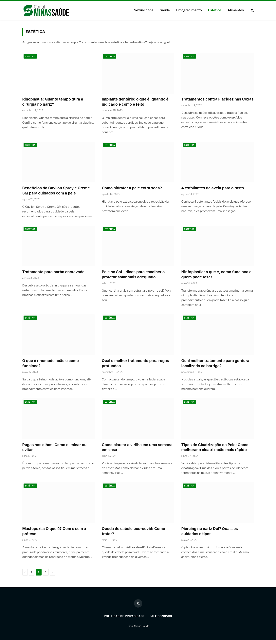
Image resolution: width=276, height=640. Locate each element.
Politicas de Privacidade (124, 616)
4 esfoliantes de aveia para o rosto (212, 188)
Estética (214, 10)
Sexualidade (143, 10)
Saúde (165, 10)
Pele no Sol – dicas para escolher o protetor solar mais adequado (133, 274)
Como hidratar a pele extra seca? (132, 188)
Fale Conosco (161, 616)
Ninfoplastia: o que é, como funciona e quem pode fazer (216, 274)
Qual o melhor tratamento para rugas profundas (135, 363)
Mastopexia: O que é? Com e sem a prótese (54, 531)
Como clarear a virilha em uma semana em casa (137, 447)
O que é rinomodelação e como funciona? (50, 363)
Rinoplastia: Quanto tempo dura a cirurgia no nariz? (52, 102)
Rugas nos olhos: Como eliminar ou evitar (54, 447)
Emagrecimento (189, 10)
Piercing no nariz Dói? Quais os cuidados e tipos (209, 531)
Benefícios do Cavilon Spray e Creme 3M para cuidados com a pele (56, 190)
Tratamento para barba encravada (53, 272)
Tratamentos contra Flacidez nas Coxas (217, 99)
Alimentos (236, 10)
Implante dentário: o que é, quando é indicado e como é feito (135, 102)
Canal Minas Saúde (138, 626)
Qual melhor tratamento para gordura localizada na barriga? (215, 363)
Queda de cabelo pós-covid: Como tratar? (133, 531)
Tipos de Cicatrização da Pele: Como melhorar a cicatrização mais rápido (214, 447)
